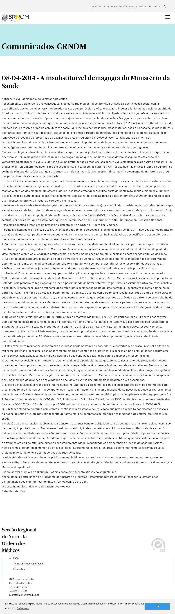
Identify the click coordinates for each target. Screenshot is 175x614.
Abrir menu (169, 14)
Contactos (19, 569)
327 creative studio (22, 579)
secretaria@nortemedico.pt (24, 595)
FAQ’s (16, 558)
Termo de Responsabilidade (28, 563)
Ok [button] (157, 606)
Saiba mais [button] (23, 608)
